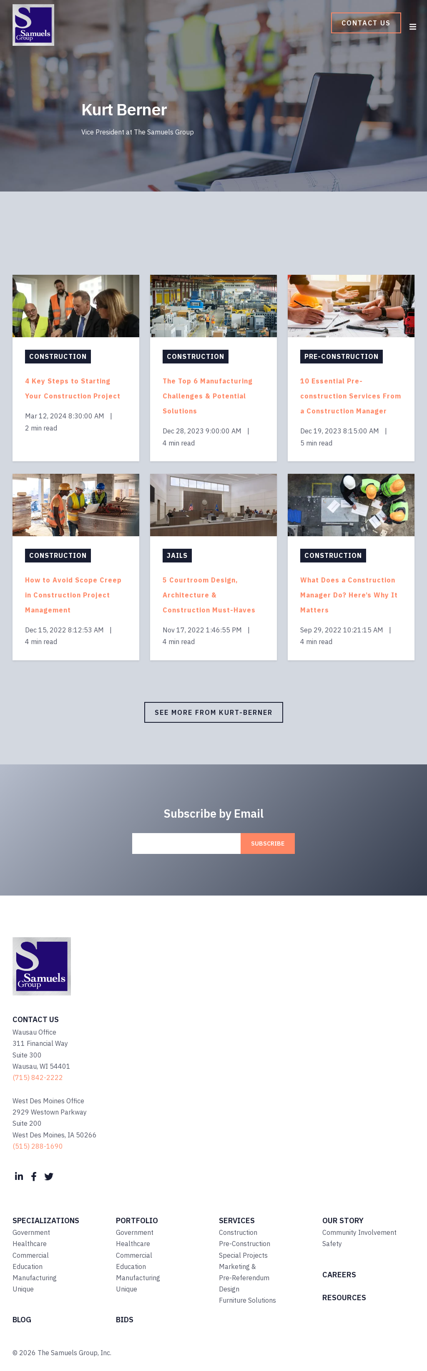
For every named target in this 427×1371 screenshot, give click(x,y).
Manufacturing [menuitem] (35, 1278)
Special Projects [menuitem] (243, 1255)
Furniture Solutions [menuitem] (247, 1300)
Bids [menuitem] (124, 1319)
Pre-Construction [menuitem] (244, 1243)
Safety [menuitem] (332, 1243)
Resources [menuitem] (344, 1297)
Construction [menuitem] (238, 1232)
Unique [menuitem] (23, 1289)
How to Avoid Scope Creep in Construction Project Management (73, 595)
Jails (177, 555)
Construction (58, 356)
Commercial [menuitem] (31, 1255)
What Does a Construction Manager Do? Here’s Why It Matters (349, 595)
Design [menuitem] (229, 1289)
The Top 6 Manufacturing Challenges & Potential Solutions (208, 396)
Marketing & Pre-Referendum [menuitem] (244, 1272)
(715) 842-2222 (38, 1077)
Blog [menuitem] (22, 1319)
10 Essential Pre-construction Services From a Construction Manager (350, 396)
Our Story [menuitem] (343, 1220)
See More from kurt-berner (214, 712)
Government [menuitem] (31, 1232)
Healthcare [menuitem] (30, 1243)
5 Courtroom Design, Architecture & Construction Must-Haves (209, 595)
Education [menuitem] (28, 1266)
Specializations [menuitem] (46, 1220)
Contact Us (366, 23)
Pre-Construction (341, 356)
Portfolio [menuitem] (137, 1220)
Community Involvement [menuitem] (359, 1232)
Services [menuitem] (237, 1220)
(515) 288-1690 (38, 1146)
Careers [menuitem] (339, 1274)
